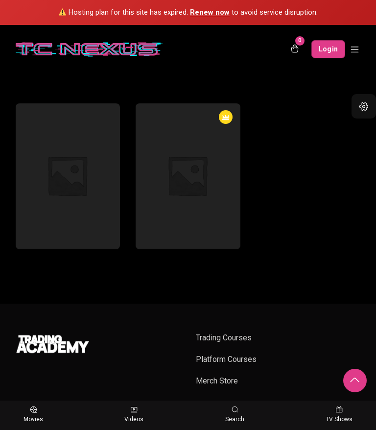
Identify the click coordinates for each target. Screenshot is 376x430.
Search (234, 414)
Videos (133, 414)
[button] (364, 106)
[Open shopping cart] (295, 49)
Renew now (210, 12)
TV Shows (339, 414)
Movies (33, 414)
